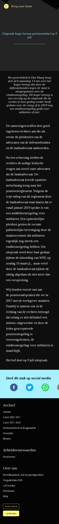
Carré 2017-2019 (12, 422)
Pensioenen (9, 456)
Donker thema (11, 506)
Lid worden (9, 485)
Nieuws (7, 438)
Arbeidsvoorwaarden (19, 450)
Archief (9, 405)
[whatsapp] (45, 387)
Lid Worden (11, 513)
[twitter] (29, 387)
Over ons (10, 468)
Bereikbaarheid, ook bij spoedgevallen (23, 474)
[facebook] (14, 387)
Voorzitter (8, 433)
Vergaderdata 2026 (12, 480)
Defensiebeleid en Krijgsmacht (19, 428)
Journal (7, 412)
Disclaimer (9, 491)
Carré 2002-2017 (12, 417)
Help (5, 496)
